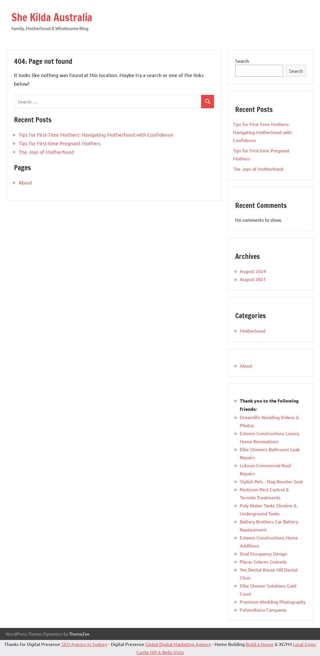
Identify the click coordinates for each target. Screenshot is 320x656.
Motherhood (252, 330)
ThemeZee (79, 634)
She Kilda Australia (51, 17)
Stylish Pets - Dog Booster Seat (271, 481)
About (25, 182)
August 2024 (253, 271)
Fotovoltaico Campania (263, 609)
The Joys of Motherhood (46, 152)
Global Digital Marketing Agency (178, 644)
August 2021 (253, 279)
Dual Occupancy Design (263, 553)
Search (242, 61)
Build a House (260, 644)
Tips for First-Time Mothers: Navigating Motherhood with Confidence (96, 134)
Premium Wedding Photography (273, 601)
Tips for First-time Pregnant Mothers (60, 143)
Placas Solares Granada (263, 561)
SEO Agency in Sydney (84, 644)
